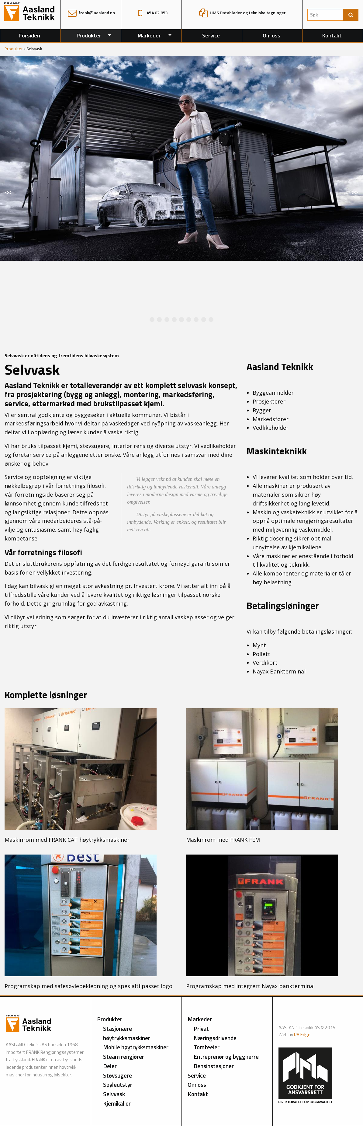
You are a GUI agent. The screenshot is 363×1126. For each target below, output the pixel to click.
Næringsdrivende (215, 1037)
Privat (201, 1028)
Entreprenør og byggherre (226, 1056)
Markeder (149, 35)
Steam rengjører (123, 1056)
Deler (110, 1065)
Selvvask (114, 1093)
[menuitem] (30, 35)
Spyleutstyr (117, 1084)
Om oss (271, 35)
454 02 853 (151, 12)
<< (10, 194)
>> (357, 194)
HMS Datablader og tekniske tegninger (242, 12)
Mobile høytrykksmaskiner (135, 1047)
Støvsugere (117, 1075)
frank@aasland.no (91, 12)
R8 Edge (302, 1034)
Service (211, 35)
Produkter (89, 35)
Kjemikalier (117, 1103)
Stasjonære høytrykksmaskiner (126, 1033)
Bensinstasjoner (214, 1065)
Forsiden (29, 35)
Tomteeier (207, 1047)
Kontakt (332, 35)
